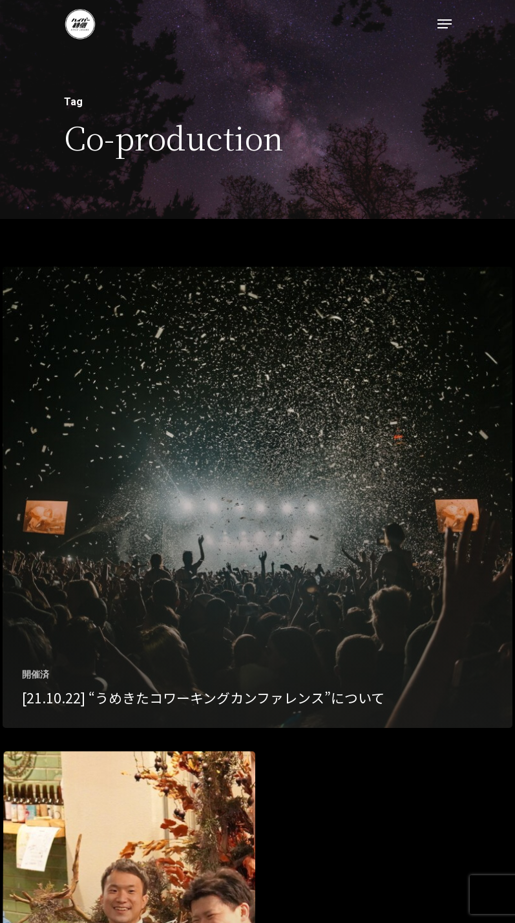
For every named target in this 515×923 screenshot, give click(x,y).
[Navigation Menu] (444, 23)
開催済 (35, 674)
